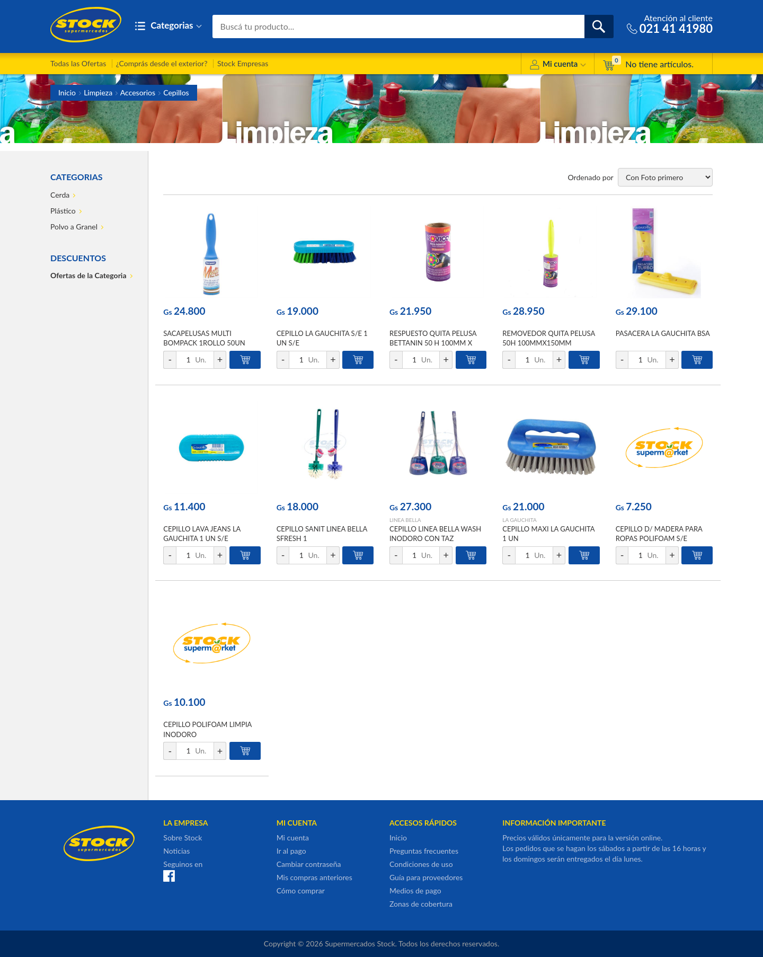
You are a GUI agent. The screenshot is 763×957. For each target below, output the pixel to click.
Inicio (67, 92)
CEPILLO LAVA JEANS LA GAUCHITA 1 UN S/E (202, 534)
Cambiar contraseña (309, 864)
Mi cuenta (557, 65)
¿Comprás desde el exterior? (162, 63)
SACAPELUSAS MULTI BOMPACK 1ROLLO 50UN (204, 338)
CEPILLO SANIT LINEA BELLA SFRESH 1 (322, 534)
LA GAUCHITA (519, 520)
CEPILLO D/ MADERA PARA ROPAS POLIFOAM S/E (659, 534)
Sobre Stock (182, 837)
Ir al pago (291, 850)
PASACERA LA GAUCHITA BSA (663, 333)
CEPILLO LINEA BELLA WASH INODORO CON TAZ (435, 534)
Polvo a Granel (73, 226)
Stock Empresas (242, 63)
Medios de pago (415, 890)
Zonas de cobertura (421, 903)
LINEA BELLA (405, 520)
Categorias (168, 26)
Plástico (63, 210)
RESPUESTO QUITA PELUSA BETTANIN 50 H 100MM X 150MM (432, 343)
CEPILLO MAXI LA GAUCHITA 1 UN (548, 534)
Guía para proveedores (426, 877)
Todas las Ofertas (78, 63)
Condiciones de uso (421, 864)
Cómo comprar (301, 890)
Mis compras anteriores (314, 877)
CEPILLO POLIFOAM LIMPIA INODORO (207, 729)
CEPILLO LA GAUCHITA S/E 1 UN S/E (322, 338)
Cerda (59, 194)
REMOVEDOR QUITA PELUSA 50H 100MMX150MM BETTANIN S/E (548, 343)
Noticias (176, 850)
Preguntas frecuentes (423, 850)
